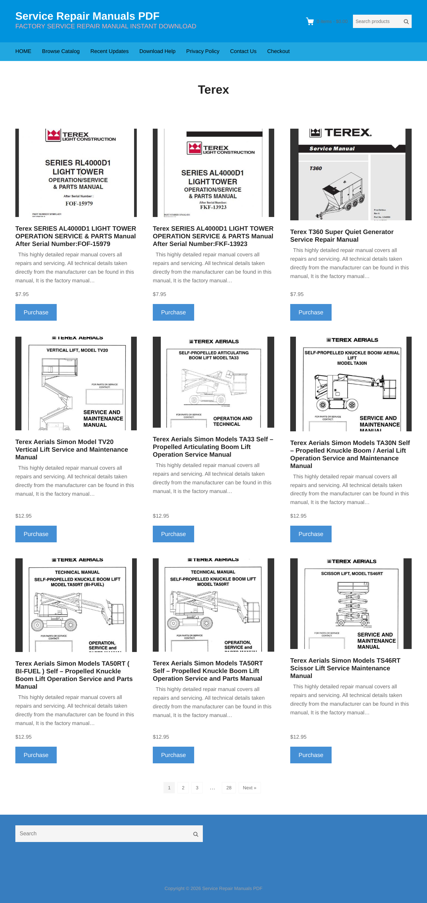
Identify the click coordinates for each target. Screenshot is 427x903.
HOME (23, 51)
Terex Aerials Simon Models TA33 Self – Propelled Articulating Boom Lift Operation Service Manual (213, 447)
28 (229, 787)
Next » (249, 787)
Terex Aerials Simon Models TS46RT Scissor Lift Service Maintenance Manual (345, 668)
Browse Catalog (61, 51)
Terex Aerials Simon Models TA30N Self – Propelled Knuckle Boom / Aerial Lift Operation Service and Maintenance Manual (350, 455)
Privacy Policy (203, 51)
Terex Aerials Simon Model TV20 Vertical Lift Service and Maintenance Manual (71, 450)
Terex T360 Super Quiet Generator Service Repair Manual (342, 236)
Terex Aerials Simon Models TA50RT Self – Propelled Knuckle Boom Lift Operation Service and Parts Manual (208, 671)
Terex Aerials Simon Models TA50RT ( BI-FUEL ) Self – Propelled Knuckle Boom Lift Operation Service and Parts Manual (74, 675)
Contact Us (243, 51)
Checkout (278, 51)
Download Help (157, 51)
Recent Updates (109, 51)
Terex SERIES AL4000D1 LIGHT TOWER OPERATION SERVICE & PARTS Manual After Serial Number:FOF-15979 (75, 236)
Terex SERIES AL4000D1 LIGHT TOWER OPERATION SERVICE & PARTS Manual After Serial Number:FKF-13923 (213, 236)
